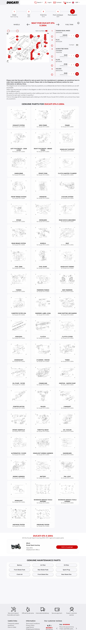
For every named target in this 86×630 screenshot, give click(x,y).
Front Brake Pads (19, 570)
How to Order (12, 627)
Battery (19, 565)
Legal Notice (30, 627)
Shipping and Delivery (33, 629)
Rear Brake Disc (66, 574)
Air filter (43, 565)
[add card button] (77, 36)
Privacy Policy (30, 625)
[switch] (46, 30)
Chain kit (20, 574)
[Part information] (52, 36)
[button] (78, 23)
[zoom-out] (8, 31)
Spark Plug (66, 570)
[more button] (73, 36)
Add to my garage (67, 547)
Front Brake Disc (43, 574)
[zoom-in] (17, 31)
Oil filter (66, 565)
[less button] (69, 36)
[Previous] (28, 24)
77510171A (59, 52)
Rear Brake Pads (43, 570)
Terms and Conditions (33, 623)
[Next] (58, 24)
